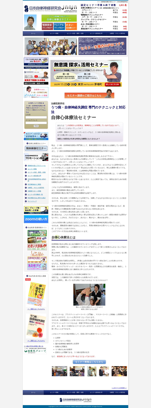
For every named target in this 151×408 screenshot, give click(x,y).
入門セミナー (87, 10)
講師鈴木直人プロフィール (37, 165)
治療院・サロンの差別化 (117, 33)
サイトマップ (32, 201)
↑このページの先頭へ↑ (119, 388)
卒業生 (115, 12)
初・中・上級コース (89, 12)
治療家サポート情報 (34, 191)
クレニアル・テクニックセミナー (93, 19)
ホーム (33, 33)
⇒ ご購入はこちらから (36, 309)
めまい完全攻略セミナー (90, 24)
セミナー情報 (54, 33)
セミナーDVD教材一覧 (35, 194)
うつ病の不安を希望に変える (33, 346)
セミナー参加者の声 (96, 33)
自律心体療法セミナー (100, 8)
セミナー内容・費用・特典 (75, 33)
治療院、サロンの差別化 (36, 187)
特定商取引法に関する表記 (37, 198)
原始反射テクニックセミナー (92, 29)
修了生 (115, 10)
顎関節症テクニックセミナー (92, 15)
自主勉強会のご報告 (34, 184)
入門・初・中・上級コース (92, 17)
